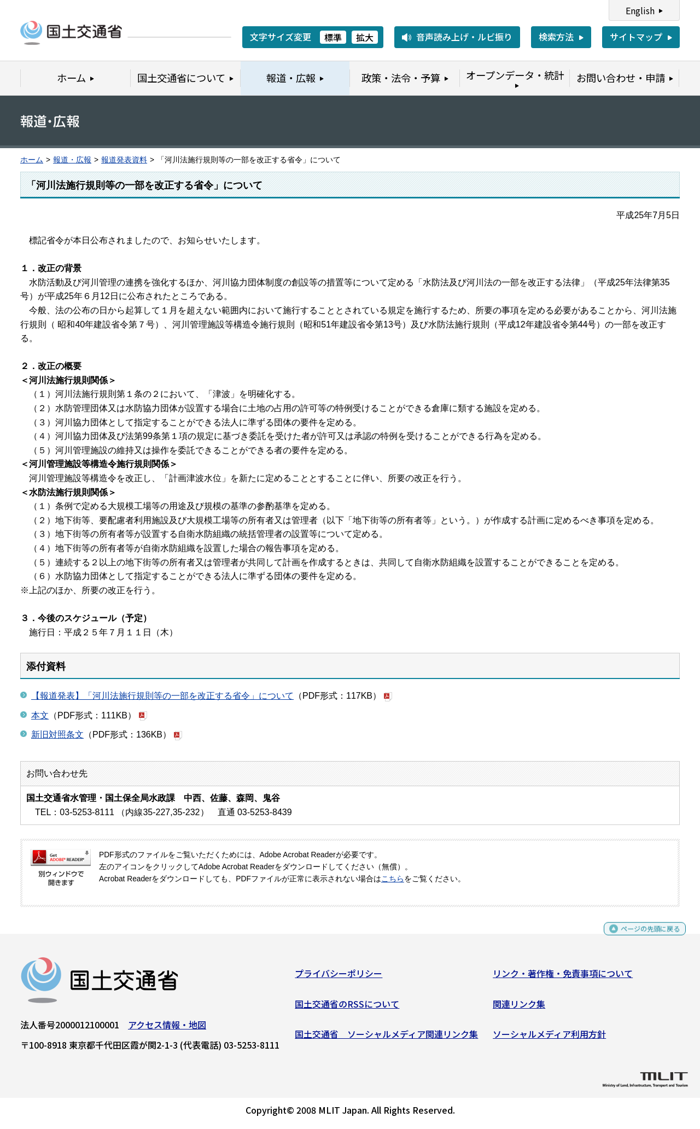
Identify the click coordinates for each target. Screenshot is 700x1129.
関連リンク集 (519, 1007)
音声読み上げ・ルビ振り (464, 36)
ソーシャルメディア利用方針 (549, 1038)
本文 (40, 715)
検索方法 (556, 36)
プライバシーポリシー (338, 977)
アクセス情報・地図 (167, 1029)
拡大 (365, 37)
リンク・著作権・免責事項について (563, 977)
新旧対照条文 (57, 734)
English (640, 10)
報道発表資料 (124, 160)
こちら (392, 879)
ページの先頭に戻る (641, 938)
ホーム (31, 160)
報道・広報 (72, 160)
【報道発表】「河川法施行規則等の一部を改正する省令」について (162, 695)
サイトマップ (636, 36)
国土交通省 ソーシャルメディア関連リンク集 (386, 1038)
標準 (333, 37)
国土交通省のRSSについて (347, 1007)
